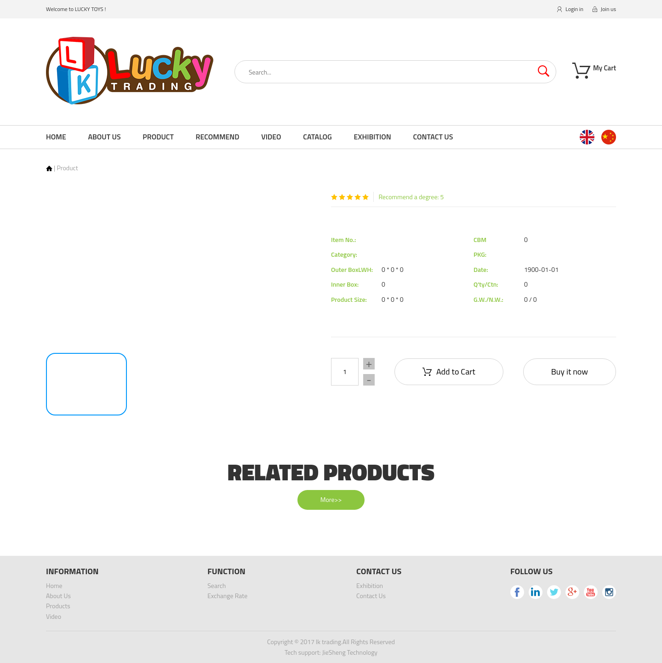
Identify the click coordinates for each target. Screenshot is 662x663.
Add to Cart (448, 371)
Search (216, 585)
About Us (104, 136)
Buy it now (569, 371)
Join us (604, 9)
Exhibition (372, 136)
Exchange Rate (227, 595)
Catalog (317, 136)
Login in (570, 9)
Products (58, 606)
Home (56, 136)
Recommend (218, 136)
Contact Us (433, 136)
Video (271, 136)
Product (158, 136)
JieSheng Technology (349, 652)
